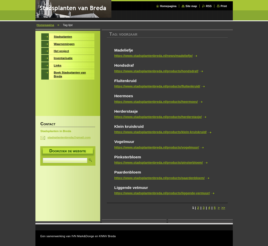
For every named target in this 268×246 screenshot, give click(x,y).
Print (224, 6)
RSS (209, 6)
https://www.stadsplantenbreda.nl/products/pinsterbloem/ (158, 162)
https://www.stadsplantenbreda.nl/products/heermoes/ (156, 102)
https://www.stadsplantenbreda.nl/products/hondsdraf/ (156, 71)
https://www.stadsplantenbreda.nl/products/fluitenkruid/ (157, 86)
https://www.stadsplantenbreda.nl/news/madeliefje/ (153, 56)
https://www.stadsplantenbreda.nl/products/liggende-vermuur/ (162, 193)
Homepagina (168, 6)
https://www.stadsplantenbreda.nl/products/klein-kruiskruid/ (160, 132)
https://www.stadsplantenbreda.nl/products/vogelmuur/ (156, 147)
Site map (191, 6)
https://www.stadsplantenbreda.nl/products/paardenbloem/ (159, 178)
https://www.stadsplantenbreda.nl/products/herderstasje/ (158, 117)
